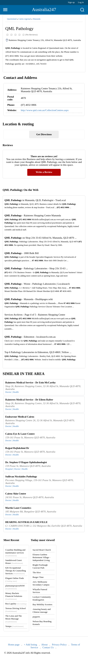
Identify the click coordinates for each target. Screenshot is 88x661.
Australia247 (44, 9)
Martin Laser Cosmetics (18, 508)
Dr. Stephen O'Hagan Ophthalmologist (26, 462)
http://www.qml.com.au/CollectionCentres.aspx (45, 110)
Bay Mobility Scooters (42, 604)
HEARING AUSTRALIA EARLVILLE (26, 522)
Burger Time (38, 577)
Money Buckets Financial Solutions (13, 596)
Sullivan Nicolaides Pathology (21, 476)
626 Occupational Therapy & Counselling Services (15, 570)
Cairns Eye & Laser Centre (20, 433)
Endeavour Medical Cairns (19, 416)
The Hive (37, 572)
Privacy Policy (59, 644)
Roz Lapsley (15, 603)
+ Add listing (30, 644)
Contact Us (48, 647)
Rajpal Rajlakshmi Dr (17, 448)
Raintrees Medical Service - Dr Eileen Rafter (29, 399)
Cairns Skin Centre (15, 493)
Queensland (12, 19)
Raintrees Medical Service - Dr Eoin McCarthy (30, 382)
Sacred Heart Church (42, 550)
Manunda (36, 19)
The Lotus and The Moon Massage (13, 619)
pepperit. (36, 616)
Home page (14, 644)
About (44, 644)
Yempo (14, 626)
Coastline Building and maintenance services (15, 553)
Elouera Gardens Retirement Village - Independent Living (41, 557)
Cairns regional (24, 19)
